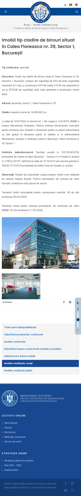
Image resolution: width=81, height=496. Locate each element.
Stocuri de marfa (12, 441)
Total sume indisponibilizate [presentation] (41, 327)
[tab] (40, 327)
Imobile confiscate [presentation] (41, 341)
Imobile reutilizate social (45, 25)
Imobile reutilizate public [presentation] (41, 370)
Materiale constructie (15, 437)
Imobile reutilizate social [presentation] (41, 363)
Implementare (11, 470)
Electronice (10, 432)
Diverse (8, 427)
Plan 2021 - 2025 (12, 465)
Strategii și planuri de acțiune (18, 460)
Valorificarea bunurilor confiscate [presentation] (41, 334)
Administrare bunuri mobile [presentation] (41, 356)
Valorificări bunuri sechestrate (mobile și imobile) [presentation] (41, 348)
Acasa (27, 25)
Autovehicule (10, 423)
